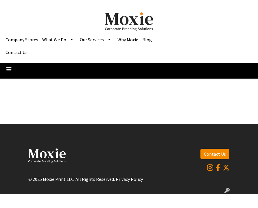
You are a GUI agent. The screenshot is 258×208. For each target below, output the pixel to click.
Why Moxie (127, 39)
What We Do (54, 39)
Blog (147, 39)
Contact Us (16, 52)
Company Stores (21, 39)
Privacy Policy (129, 179)
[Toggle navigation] (9, 69)
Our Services (92, 39)
